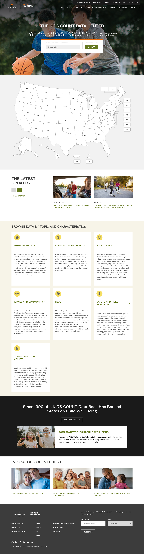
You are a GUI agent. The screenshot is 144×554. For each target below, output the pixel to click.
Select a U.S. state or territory (57, 43)
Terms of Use (56, 531)
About (113, 7)
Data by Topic (15, 527)
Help (133, 7)
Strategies (116, 2)
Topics (124, 2)
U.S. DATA (91, 47)
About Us (108, 2)
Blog (136, 2)
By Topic (80, 7)
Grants (130, 2)
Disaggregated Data (96, 7)
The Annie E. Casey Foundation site (63, 523)
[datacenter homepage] (27, 5)
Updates (123, 7)
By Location (66, 7)
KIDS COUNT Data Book (72, 420)
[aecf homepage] (12, 5)
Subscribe (88, 532)
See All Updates (18, 196)
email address (86, 519)
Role (109, 519)
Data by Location (17, 523)
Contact (38, 535)
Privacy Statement (58, 527)
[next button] (19, 190)
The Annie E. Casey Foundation (89, 2)
